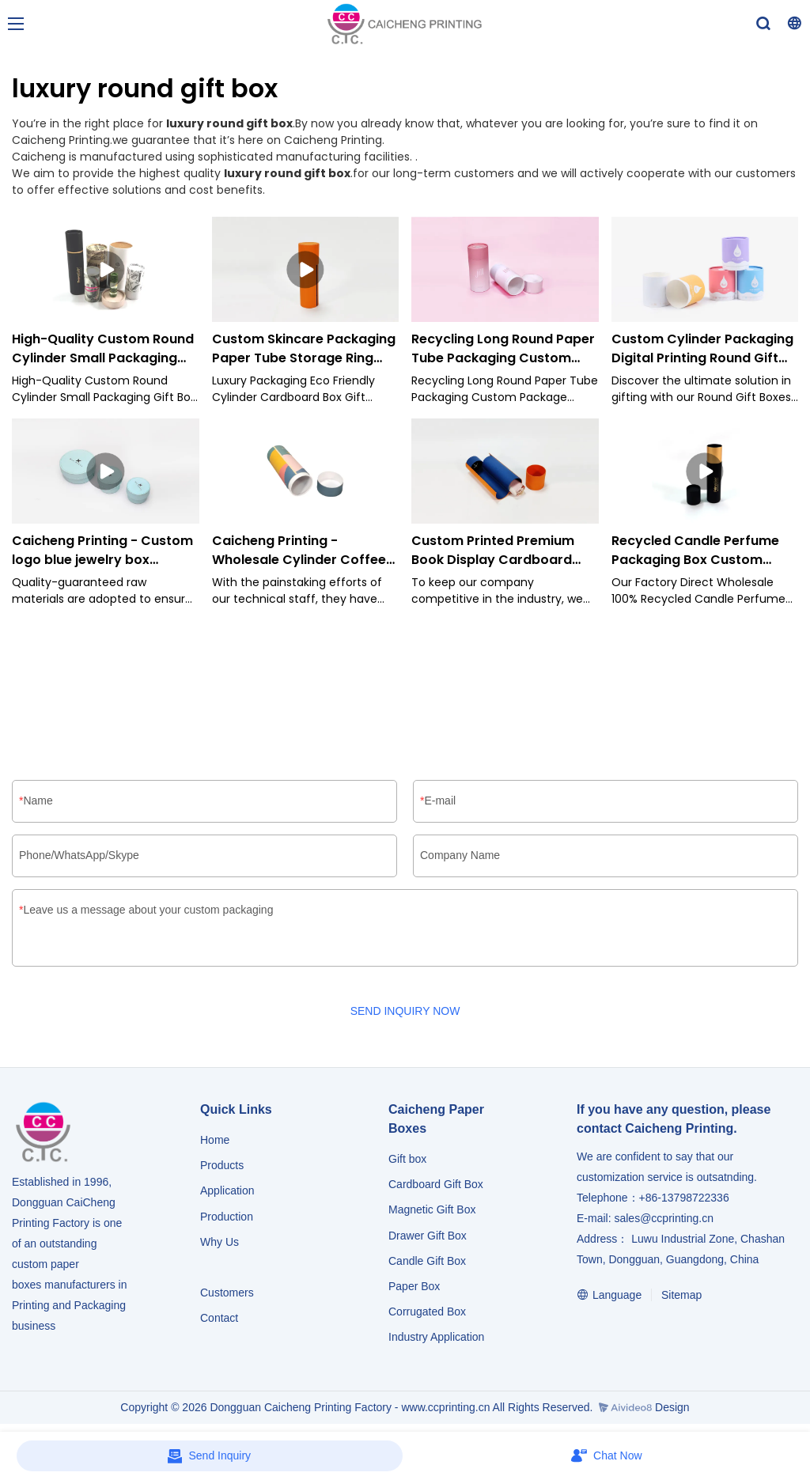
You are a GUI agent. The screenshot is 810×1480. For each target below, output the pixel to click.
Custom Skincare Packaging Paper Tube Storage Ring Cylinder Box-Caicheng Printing (304, 349)
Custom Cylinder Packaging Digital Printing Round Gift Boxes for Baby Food (702, 349)
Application (227, 1191)
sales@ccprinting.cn (663, 1219)
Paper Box (414, 1287)
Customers (227, 1293)
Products (223, 1166)
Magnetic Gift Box (432, 1210)
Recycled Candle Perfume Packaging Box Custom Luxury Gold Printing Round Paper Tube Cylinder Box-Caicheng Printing (698, 551)
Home (214, 1140)
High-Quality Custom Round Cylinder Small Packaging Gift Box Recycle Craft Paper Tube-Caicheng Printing (105, 349)
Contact (219, 1318)
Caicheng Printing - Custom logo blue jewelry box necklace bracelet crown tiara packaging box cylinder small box (102, 551)
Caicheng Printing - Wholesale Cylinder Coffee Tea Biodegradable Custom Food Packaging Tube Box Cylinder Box (302, 551)
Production (226, 1217)
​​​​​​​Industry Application (436, 1337)
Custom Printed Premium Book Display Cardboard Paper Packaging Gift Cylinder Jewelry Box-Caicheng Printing (492, 551)
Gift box (407, 1159)
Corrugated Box (427, 1312)
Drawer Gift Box (427, 1236)
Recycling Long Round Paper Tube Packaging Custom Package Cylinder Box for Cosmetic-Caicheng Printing (504, 349)
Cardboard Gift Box (435, 1185)
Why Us (219, 1242)
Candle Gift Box (427, 1261)
